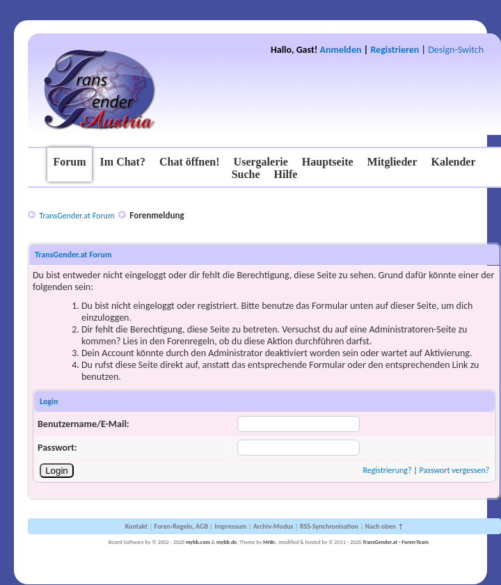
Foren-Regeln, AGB (181, 526)
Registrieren (394, 50)
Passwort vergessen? (455, 470)
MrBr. (269, 541)
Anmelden (341, 50)
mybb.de (226, 541)
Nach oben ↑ (384, 526)
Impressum (230, 526)
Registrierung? (387, 470)
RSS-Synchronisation (329, 526)
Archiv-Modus (273, 526)
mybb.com (198, 541)
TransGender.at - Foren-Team (396, 541)
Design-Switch (456, 50)
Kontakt (136, 526)
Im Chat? (122, 162)
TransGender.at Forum (76, 216)
